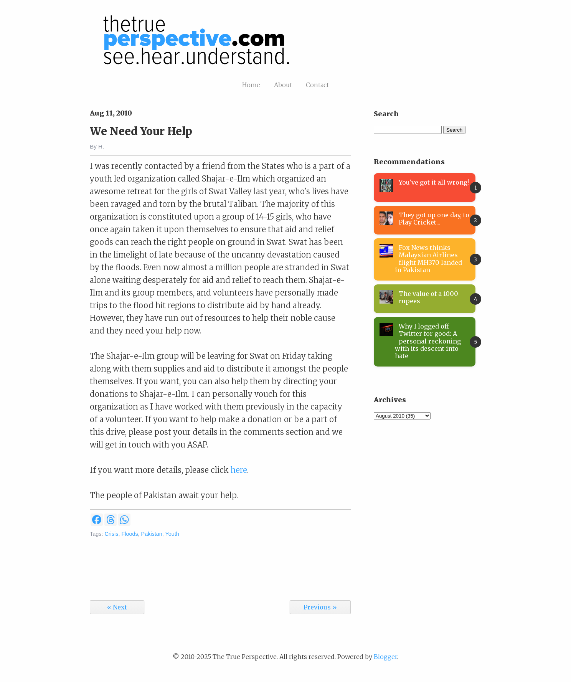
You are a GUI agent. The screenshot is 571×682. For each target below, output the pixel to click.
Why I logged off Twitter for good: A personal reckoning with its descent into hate (428, 341)
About (283, 85)
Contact (317, 85)
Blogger (385, 657)
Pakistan (151, 534)
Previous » (320, 607)
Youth (172, 534)
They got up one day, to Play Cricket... (434, 218)
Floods (129, 534)
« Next (117, 607)
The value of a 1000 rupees (428, 297)
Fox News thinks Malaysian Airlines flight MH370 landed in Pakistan (428, 259)
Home (251, 85)
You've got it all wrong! (434, 182)
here (239, 470)
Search (454, 130)
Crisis (111, 534)
